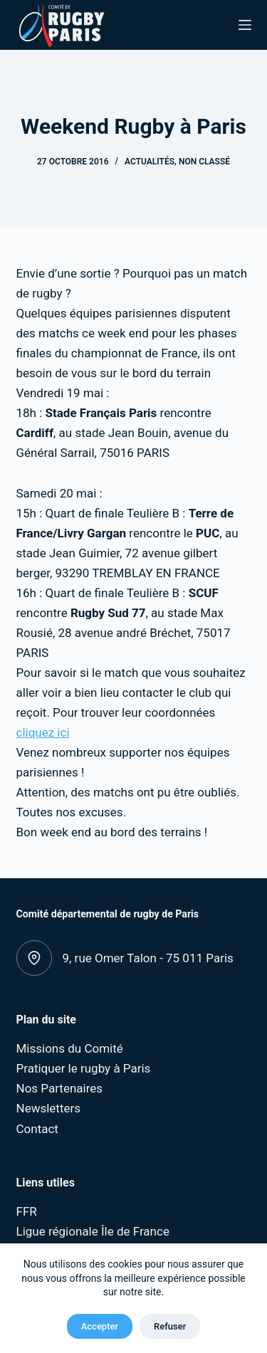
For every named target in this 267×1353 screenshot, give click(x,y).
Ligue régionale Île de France (92, 1231)
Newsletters (48, 1108)
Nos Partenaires (59, 1088)
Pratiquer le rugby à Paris (83, 1068)
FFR (26, 1211)
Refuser (170, 1326)
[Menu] (245, 25)
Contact (37, 1129)
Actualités (149, 162)
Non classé (204, 162)
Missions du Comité (69, 1048)
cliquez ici (43, 732)
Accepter (99, 1326)
